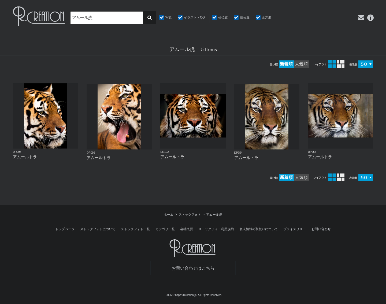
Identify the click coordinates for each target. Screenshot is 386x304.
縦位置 (245, 17)
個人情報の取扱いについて (258, 229)
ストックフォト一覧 (135, 229)
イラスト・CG (194, 17)
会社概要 (186, 229)
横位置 (223, 17)
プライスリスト (294, 229)
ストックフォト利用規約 (216, 229)
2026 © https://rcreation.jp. (181, 295)
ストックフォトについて (98, 229)
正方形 (266, 17)
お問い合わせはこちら (193, 268)
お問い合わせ (321, 229)
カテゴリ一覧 (165, 229)
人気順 (301, 64)
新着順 (286, 64)
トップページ (65, 229)
